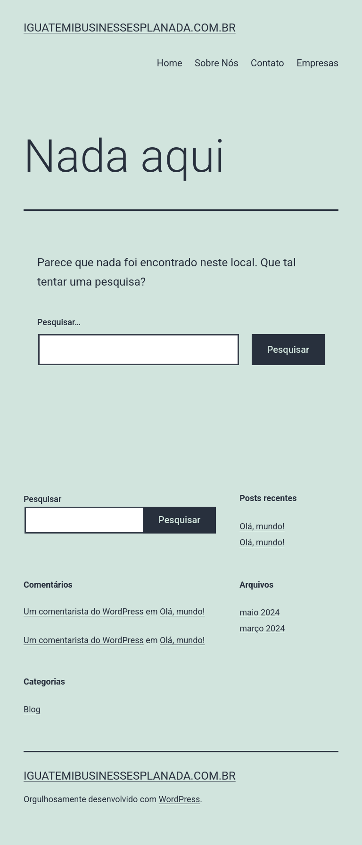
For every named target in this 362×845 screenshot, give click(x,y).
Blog (32, 709)
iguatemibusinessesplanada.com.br (130, 27)
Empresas (317, 63)
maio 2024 (259, 612)
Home (169, 63)
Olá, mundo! (261, 526)
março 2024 (262, 628)
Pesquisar (42, 499)
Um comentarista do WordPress (84, 611)
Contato (267, 63)
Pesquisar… (59, 322)
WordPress (179, 799)
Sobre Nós (217, 63)
